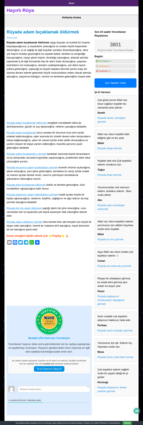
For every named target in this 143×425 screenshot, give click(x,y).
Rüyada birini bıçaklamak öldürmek (26, 183)
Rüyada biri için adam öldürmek (24, 207)
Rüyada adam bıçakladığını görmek (26, 152)
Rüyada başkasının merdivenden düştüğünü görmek (110, 299)
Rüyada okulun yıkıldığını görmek (111, 119)
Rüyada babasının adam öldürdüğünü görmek (32, 193)
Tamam (127, 423)
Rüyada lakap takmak (109, 147)
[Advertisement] (49, 99)
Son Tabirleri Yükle (115, 82)
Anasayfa (11, 2)
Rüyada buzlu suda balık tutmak (115, 356)
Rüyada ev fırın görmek (110, 238)
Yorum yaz (12, 36)
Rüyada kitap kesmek (109, 174)
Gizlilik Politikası (28, 2)
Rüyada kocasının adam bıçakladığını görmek (32, 166)
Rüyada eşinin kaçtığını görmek (115, 329)
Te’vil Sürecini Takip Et (49, 367)
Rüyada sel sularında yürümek (114, 265)
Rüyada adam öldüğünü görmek (24, 220)
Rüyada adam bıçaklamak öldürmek (43, 31)
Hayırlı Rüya (20, 9)
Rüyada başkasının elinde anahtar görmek (111, 388)
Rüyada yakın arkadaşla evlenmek (110, 206)
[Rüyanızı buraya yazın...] (54, 388)
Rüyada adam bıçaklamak (21, 131)
